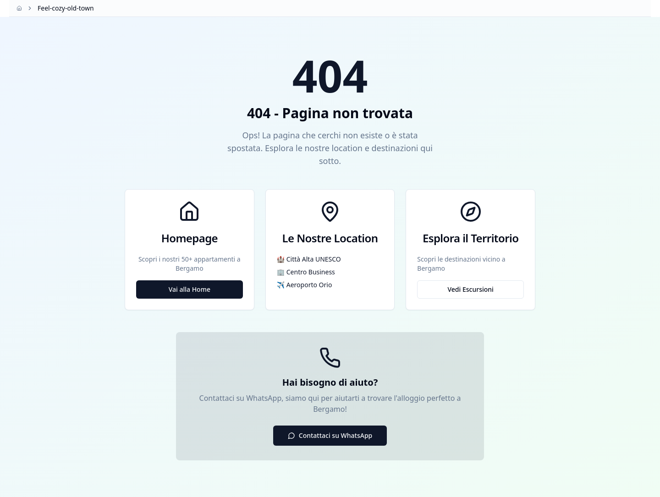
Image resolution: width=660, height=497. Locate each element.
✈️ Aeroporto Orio (304, 284)
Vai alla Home (189, 289)
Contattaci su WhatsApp (330, 435)
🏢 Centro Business (306, 272)
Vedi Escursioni (470, 289)
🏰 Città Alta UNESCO (309, 259)
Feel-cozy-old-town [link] (66, 8)
